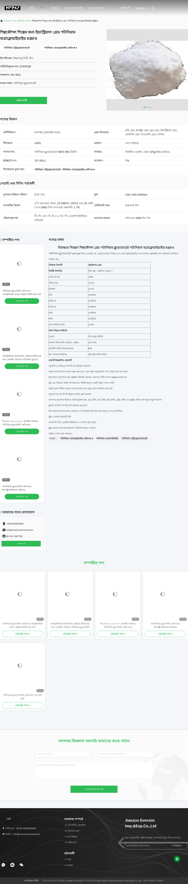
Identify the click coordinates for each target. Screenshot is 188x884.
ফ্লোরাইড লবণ (23, 21)
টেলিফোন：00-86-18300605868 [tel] (19, 828)
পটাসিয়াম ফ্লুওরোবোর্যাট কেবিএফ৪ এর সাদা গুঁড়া (22, 697)
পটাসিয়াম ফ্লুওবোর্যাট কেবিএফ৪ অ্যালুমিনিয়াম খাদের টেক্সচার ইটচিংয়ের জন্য (22, 625)
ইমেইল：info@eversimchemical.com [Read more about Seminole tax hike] (21, 834)
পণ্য (43, 8)
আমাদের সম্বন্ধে (74, 8)
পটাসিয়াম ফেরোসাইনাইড (107, 438)
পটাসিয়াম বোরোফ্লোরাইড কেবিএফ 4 (76, 438)
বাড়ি (31, 8)
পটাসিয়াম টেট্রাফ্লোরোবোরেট (134, 438)
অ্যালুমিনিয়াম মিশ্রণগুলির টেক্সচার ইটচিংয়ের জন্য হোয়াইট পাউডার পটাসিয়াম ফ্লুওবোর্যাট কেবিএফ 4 (21, 359)
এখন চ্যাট (23, 100)
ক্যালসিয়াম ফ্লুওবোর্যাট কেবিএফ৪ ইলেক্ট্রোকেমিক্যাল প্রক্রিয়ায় (165, 625)
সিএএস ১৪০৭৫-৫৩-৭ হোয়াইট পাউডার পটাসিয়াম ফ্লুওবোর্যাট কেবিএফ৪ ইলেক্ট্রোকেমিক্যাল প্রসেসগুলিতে (20, 424)
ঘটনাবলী (126, 8)
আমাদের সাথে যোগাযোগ (97, 9)
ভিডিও (55, 8)
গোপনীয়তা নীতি (31, 880)
